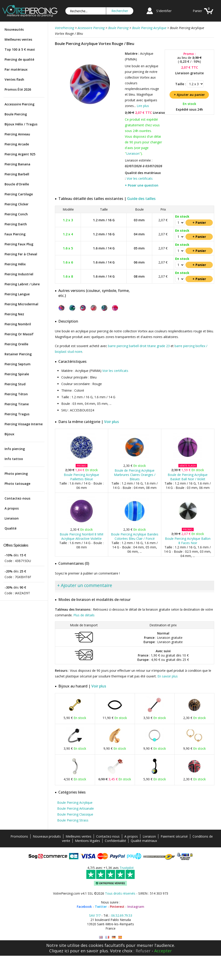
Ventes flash (14, 79)
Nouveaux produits (47, 836)
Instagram (135, 906)
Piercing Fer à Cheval (21, 254)
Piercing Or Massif (19, 334)
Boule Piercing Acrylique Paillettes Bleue (81, 477)
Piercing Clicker (16, 204)
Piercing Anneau (17, 134)
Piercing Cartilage (19, 194)
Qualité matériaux (144, 841)
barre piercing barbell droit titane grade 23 (139, 346)
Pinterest (117, 906)
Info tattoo (14, 459)
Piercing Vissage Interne (24, 424)
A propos (12, 508)
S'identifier (164, 11)
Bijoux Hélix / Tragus (21, 124)
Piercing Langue (17, 294)
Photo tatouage (17, 483)
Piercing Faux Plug (19, 244)
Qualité (10, 528)
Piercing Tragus (17, 414)
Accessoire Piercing (19, 104)
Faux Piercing (15, 234)
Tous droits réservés (120, 893)
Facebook (84, 906)
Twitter (101, 906)
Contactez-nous (17, 498)
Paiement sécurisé (174, 836)
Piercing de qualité (19, 59)
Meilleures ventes (18, 39)
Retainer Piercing (18, 354)
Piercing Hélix (15, 264)
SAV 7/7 (94, 915)
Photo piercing (16, 473)
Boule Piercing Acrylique (75, 802)
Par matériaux (16, 69)
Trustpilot (127, 868)
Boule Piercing (16, 114)
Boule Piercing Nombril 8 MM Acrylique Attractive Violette (81, 536)
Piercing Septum (18, 364)
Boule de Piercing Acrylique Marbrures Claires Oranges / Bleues (134, 474)
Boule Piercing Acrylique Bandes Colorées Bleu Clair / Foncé (134, 536)
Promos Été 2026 (18, 89)
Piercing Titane (17, 404)
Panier (197, 11)
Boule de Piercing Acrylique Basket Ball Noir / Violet (188, 477)
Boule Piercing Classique (75, 814)
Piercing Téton (16, 394)
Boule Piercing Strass (72, 820)
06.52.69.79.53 (121, 915)
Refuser (143, 950)
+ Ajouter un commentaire (84, 585)
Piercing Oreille (16, 344)
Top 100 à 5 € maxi (20, 49)
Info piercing (15, 449)
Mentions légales (87, 841)
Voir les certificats (140, 178)
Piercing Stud (15, 384)
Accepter (163, 950)
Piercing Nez (14, 314)
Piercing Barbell (17, 174)
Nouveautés (14, 29)
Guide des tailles (141, 198)
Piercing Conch (16, 214)
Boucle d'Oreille (17, 184)
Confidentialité (115, 841)
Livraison (12, 518)
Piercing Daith (16, 224)
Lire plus (143, 106)
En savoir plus (167, 676)
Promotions (19, 836)
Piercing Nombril (18, 324)
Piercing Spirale (17, 374)
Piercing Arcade (17, 144)
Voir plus (111, 421)
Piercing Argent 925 (20, 154)
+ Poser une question (141, 185)
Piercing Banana (17, 164)
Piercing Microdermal (21, 304)
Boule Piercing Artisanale (75, 808)
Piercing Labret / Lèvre (22, 284)
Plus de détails (84, 615)
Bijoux (9, 434)
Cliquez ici (59, 950)
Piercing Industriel (19, 274)
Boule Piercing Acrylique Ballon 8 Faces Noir (188, 540)
